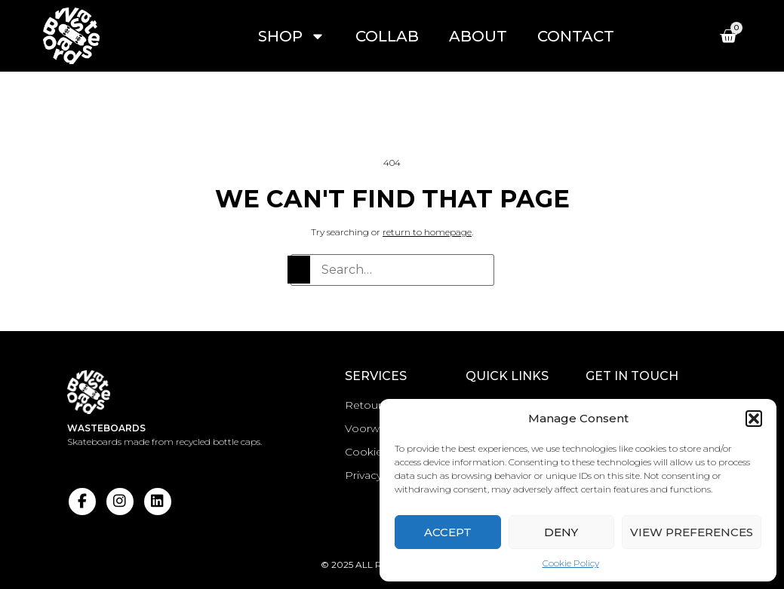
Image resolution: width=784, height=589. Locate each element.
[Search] (298, 270)
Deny (561, 532)
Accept (448, 532)
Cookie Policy (571, 563)
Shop (291, 36)
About (478, 36)
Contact (575, 36)
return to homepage (427, 232)
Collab (387, 36)
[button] (753, 418)
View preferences (691, 532)
